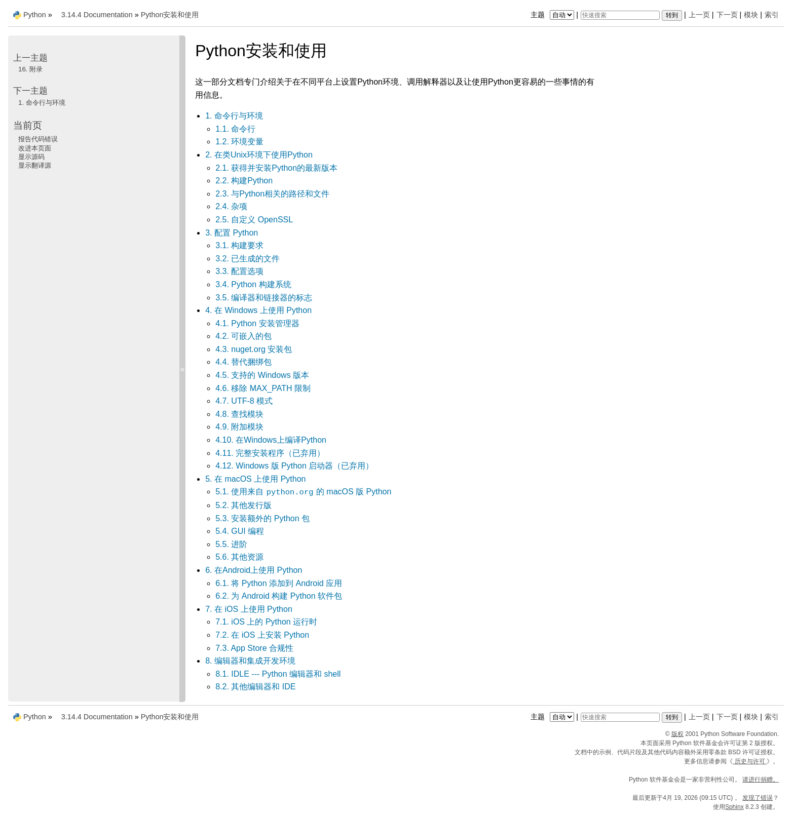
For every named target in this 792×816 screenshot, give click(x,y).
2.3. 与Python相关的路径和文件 (272, 193)
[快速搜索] (620, 15)
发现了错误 (757, 797)
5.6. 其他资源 (239, 557)
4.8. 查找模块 (239, 414)
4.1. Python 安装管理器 (257, 323)
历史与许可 (750, 761)
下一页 (727, 15)
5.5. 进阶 (231, 544)
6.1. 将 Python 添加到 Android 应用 (278, 583)
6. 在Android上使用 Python (253, 570)
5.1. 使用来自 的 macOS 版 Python (303, 491)
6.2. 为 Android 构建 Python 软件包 (278, 596)
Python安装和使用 (170, 15)
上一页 (699, 15)
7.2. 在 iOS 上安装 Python (262, 635)
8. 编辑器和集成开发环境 (250, 660)
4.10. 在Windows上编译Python (270, 440)
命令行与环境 (41, 102)
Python (34, 15)
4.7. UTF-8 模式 (244, 401)
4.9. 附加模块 (239, 426)
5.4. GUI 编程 (239, 531)
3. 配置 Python (231, 232)
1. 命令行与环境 (234, 115)
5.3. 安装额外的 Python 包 (262, 518)
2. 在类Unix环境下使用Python (259, 154)
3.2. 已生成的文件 (247, 258)
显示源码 (31, 157)
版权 (677, 733)
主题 (554, 15)
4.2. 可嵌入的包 (243, 336)
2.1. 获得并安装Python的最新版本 (276, 168)
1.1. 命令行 (235, 129)
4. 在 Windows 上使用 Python (258, 310)
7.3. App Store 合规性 (254, 648)
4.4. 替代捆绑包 (243, 362)
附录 (30, 69)
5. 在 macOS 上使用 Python (255, 479)
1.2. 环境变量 (239, 141)
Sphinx (734, 806)
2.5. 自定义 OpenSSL (254, 219)
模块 (751, 15)
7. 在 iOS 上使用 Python (248, 609)
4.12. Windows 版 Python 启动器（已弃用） (294, 465)
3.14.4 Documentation (97, 15)
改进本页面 (34, 148)
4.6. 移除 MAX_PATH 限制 (263, 388)
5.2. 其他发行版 (243, 505)
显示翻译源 (34, 165)
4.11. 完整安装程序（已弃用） (270, 453)
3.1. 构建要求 (239, 245)
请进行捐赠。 (760, 779)
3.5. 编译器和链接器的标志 (263, 297)
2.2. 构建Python (244, 180)
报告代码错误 (38, 139)
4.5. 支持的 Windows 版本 (262, 375)
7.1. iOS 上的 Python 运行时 (266, 621)
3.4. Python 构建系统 (253, 284)
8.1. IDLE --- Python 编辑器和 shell (278, 674)
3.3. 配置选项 (239, 271)
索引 (772, 15)
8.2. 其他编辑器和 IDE (255, 686)
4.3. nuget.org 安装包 (253, 349)
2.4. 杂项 (231, 206)
